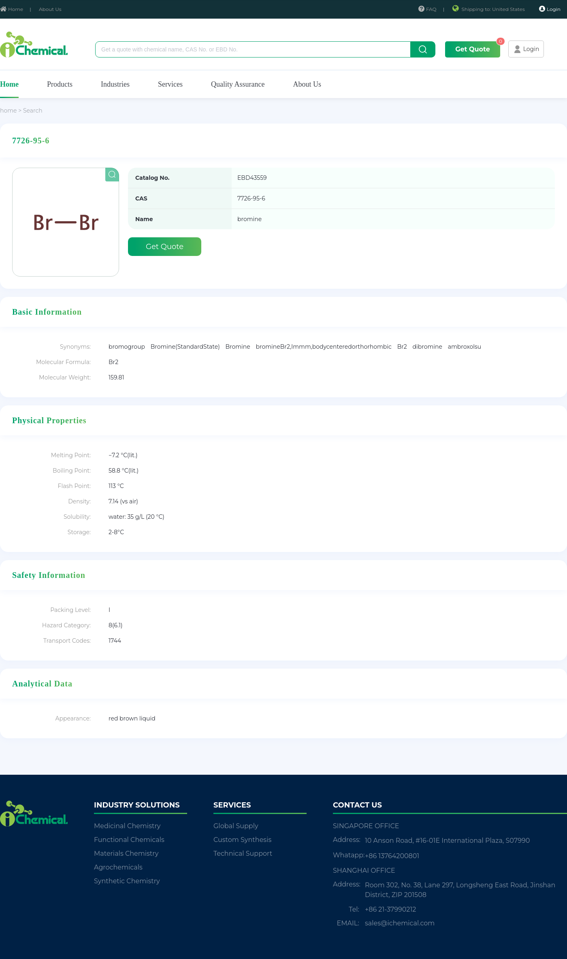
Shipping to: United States (489, 9)
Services (170, 84)
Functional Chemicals (129, 840)
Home (11, 9)
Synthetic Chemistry (127, 881)
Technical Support (242, 853)
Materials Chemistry (126, 853)
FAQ (427, 9)
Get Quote (472, 49)
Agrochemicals (118, 867)
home (8, 110)
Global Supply (235, 826)
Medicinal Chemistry (127, 826)
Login (550, 9)
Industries (115, 84)
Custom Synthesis (242, 840)
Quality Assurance (237, 84)
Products (59, 84)
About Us (50, 9)
